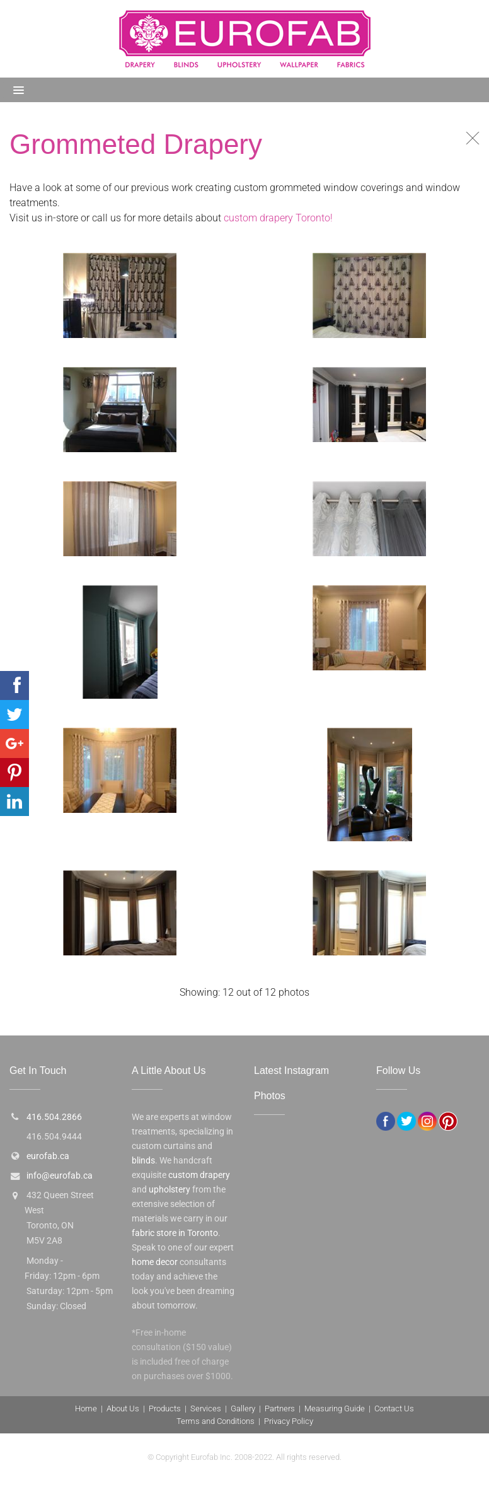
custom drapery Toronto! (278, 218)
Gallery (243, 1408)
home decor (155, 1262)
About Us (122, 1408)
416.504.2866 (54, 1117)
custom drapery (199, 1175)
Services (205, 1408)
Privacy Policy (288, 1421)
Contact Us (394, 1408)
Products (165, 1408)
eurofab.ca (47, 1156)
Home (86, 1408)
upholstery (169, 1189)
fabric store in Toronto (175, 1233)
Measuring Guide (334, 1408)
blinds (143, 1160)
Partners (280, 1408)
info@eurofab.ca (59, 1175)
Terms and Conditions (215, 1421)
